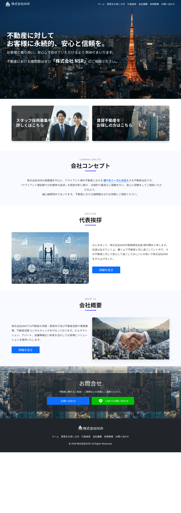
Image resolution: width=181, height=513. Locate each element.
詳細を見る (106, 270)
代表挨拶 (131, 4)
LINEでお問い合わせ (113, 400)
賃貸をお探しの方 (116, 4)
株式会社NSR (20, 4)
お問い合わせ (168, 4)
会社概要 (143, 4)
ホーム (101, 4)
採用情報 (154, 4)
